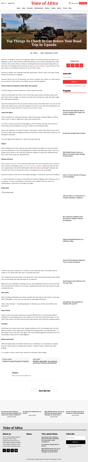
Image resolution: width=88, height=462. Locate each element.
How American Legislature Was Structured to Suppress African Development (73, 218)
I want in (74, 81)
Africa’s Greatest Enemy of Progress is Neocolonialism (74, 412)
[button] (11, 3)
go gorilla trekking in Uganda (42, 66)
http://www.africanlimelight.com (21, 375)
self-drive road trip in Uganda (32, 166)
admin (35, 53)
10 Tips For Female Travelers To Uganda (15, 361)
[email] (75, 77)
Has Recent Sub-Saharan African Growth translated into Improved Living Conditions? (74, 112)
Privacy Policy (82, 85)
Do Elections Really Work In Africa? (74, 133)
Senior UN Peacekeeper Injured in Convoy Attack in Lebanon (74, 260)
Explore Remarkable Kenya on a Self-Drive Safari (73, 240)
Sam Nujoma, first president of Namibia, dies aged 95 (73, 302)
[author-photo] (4, 416)
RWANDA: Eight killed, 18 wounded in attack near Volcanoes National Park (45, 362)
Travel (44, 37)
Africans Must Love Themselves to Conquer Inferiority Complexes (74, 196)
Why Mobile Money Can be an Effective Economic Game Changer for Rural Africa (74, 153)
